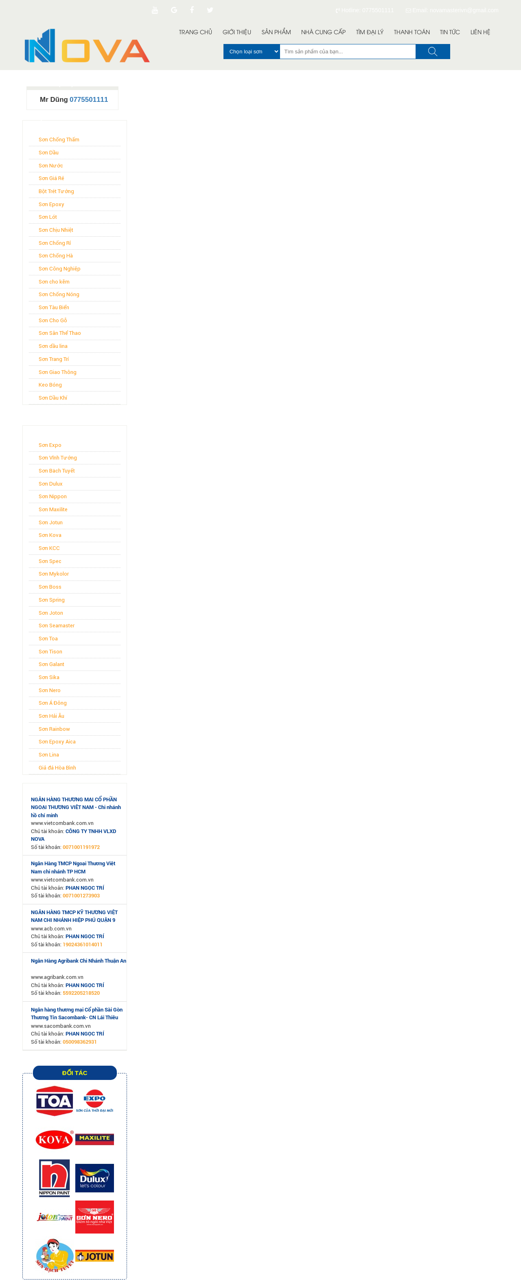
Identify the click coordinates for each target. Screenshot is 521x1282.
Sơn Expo (50, 445)
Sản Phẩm (276, 32)
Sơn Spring (52, 600)
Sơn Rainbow (54, 729)
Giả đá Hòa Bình (57, 768)
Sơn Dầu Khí (53, 398)
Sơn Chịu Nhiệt (56, 230)
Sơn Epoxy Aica (57, 742)
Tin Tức (450, 32)
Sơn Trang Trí (54, 359)
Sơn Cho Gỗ (53, 320)
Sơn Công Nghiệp (60, 269)
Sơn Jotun (51, 522)
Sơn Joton (51, 613)
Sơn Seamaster (56, 625)
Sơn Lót (48, 217)
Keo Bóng (50, 385)
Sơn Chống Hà (56, 256)
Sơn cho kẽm (54, 282)
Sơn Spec (50, 561)
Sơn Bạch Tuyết (57, 471)
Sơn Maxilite (53, 509)
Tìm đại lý (369, 32)
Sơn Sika (49, 677)
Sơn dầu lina (53, 346)
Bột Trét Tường (56, 191)
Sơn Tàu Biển (54, 307)
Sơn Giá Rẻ (51, 178)
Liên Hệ (480, 32)
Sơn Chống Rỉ (55, 243)
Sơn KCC (49, 548)
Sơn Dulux (51, 484)
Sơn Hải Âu (51, 716)
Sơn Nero (50, 690)
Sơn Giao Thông (58, 372)
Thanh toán (412, 32)
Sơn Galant (51, 664)
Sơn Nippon (53, 496)
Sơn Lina (49, 755)
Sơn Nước (51, 166)
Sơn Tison (50, 652)
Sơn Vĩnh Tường (58, 458)
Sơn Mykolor (54, 574)
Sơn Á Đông (53, 703)
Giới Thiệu (237, 32)
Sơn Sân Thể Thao (60, 333)
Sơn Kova (50, 535)
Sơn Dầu (49, 153)
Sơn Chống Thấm (59, 139)
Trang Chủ (195, 32)
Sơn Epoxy (51, 204)
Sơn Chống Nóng (59, 294)
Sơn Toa (48, 639)
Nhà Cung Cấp (323, 32)
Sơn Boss (50, 587)
